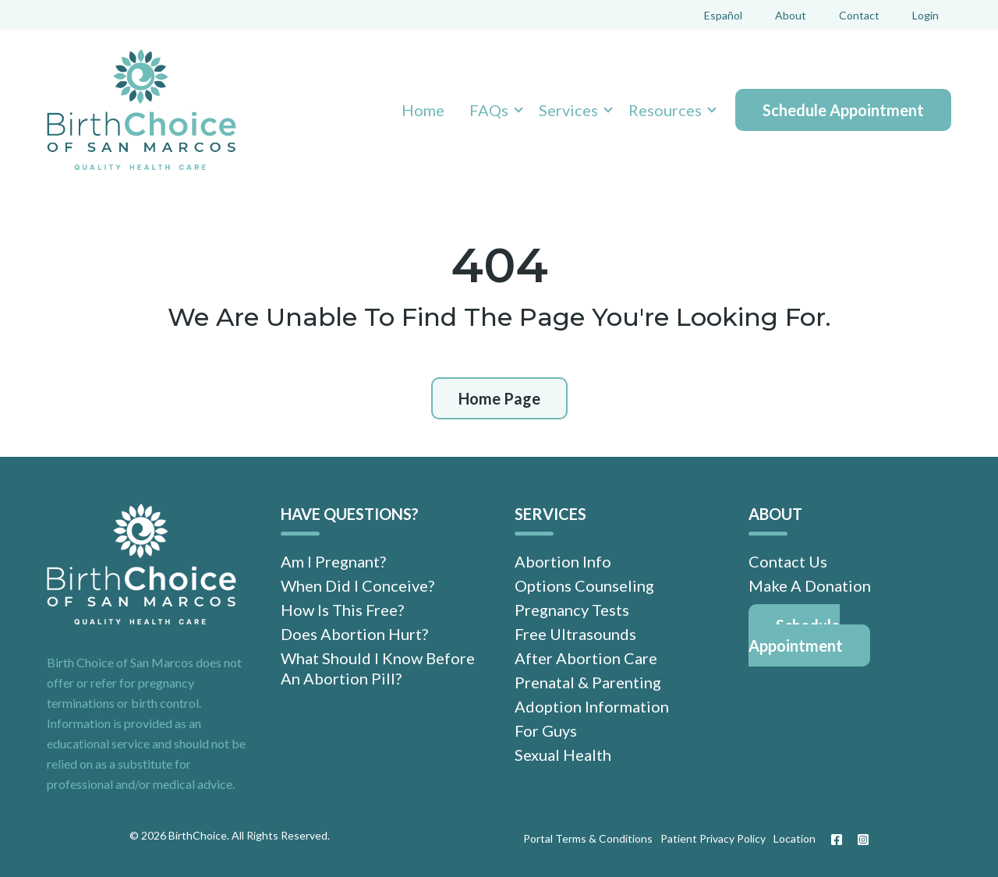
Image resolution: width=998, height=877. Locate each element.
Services (568, 110)
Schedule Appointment (843, 110)
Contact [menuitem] (859, 15)
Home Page (499, 398)
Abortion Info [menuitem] (563, 561)
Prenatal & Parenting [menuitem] (588, 682)
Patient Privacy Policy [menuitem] (713, 838)
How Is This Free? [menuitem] (342, 609)
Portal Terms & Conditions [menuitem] (588, 838)
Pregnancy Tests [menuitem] (572, 609)
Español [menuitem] (723, 15)
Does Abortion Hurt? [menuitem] (354, 633)
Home (423, 110)
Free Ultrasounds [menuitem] (575, 633)
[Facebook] (836, 839)
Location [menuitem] (794, 838)
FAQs (488, 110)
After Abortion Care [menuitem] (586, 658)
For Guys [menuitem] (546, 730)
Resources (665, 110)
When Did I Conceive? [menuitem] (357, 585)
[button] (491, 110)
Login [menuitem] (925, 15)
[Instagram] (859, 839)
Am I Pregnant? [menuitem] (333, 561)
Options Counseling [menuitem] (584, 585)
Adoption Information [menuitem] (592, 706)
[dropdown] (491, 110)
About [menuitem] (790, 15)
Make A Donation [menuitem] (809, 585)
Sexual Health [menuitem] (563, 754)
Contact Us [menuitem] (787, 561)
